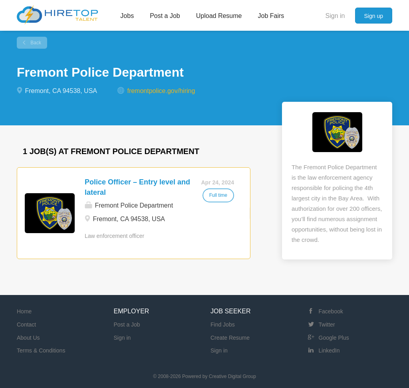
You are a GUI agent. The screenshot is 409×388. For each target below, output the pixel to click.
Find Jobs (222, 324)
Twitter (327, 324)
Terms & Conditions (41, 350)
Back (35, 43)
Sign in (335, 15)
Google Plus (334, 338)
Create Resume (230, 338)
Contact (26, 324)
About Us (28, 338)
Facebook (331, 311)
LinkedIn (329, 350)
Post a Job (127, 324)
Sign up (373, 16)
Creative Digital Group (232, 376)
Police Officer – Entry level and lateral (137, 187)
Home (24, 311)
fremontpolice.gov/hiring (161, 90)
